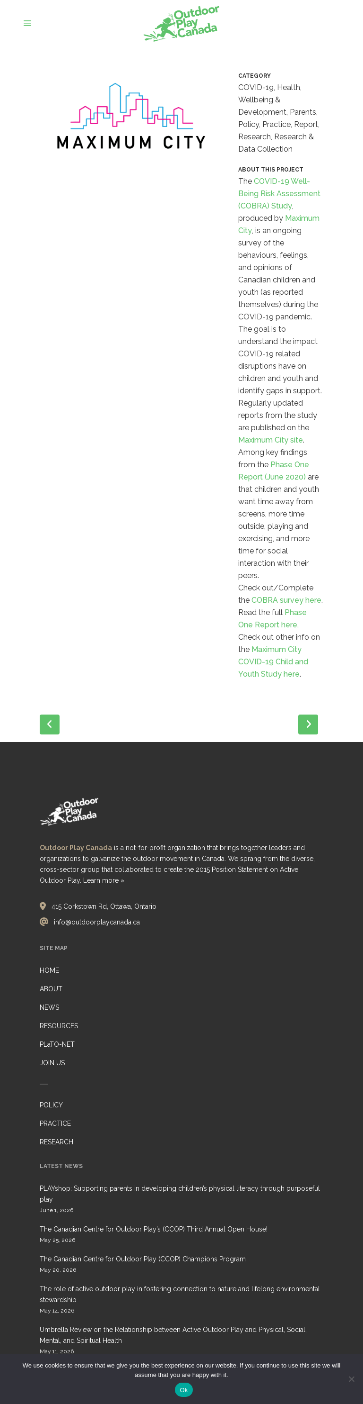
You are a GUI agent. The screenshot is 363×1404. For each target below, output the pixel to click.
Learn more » (103, 880)
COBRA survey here (286, 600)
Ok (184, 1390)
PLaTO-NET (57, 1044)
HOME (49, 970)
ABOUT (51, 989)
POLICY (51, 1105)
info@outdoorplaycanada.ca (97, 922)
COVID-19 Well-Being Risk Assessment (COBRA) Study (279, 193)
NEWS (49, 1007)
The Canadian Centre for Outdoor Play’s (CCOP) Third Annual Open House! (154, 1229)
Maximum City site (270, 439)
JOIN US (52, 1063)
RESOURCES (59, 1026)
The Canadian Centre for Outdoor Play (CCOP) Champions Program (143, 1259)
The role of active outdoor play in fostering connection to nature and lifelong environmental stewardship (180, 1294)
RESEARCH (56, 1142)
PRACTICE (55, 1123)
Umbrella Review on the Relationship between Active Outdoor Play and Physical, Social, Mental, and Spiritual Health (173, 1335)
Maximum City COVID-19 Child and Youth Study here (273, 662)
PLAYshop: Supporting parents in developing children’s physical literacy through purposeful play (180, 1194)
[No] (351, 1379)
